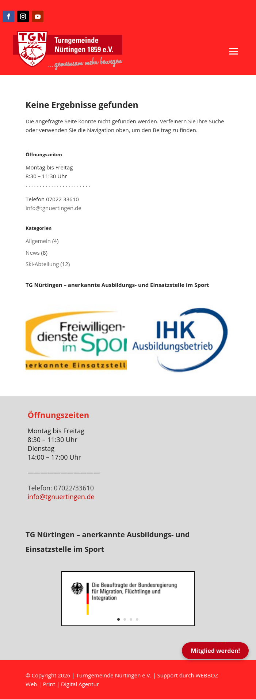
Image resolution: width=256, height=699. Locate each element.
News (33, 252)
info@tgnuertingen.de (53, 208)
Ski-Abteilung (42, 264)
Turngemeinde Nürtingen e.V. (114, 675)
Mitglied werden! (215, 651)
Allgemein (38, 240)
